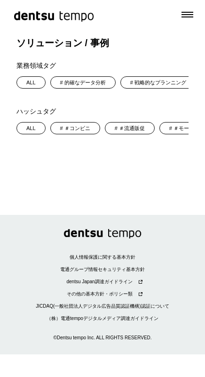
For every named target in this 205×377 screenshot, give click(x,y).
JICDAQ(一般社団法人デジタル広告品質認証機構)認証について (102, 306)
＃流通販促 (132, 128)
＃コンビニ (77, 128)
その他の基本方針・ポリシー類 (100, 293)
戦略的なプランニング (160, 82)
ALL (31, 82)
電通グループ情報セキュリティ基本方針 (102, 269)
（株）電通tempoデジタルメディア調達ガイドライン (102, 318)
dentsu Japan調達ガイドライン (99, 281)
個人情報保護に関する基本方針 (102, 257)
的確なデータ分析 (85, 82)
